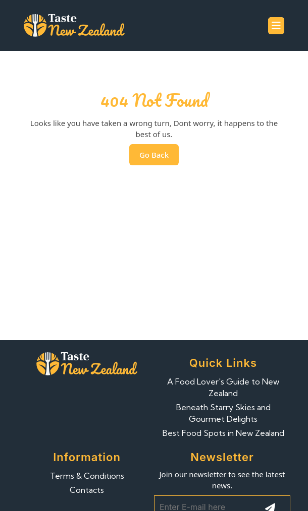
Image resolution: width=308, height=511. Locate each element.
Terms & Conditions (87, 476)
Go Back (159, 157)
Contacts (87, 490)
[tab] (276, 25)
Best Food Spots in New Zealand (223, 433)
